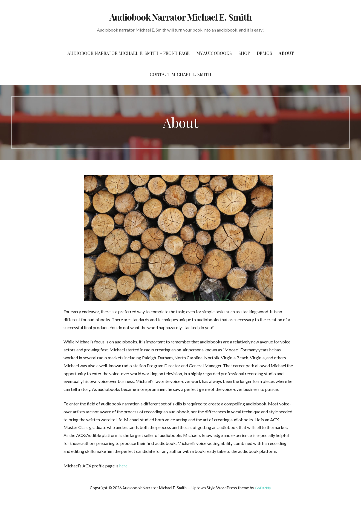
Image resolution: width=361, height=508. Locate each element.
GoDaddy (263, 488)
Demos (264, 53)
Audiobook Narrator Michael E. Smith (180, 17)
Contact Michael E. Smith (180, 74)
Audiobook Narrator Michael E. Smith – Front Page (128, 53)
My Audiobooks (214, 53)
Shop (244, 53)
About (286, 53)
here (123, 465)
